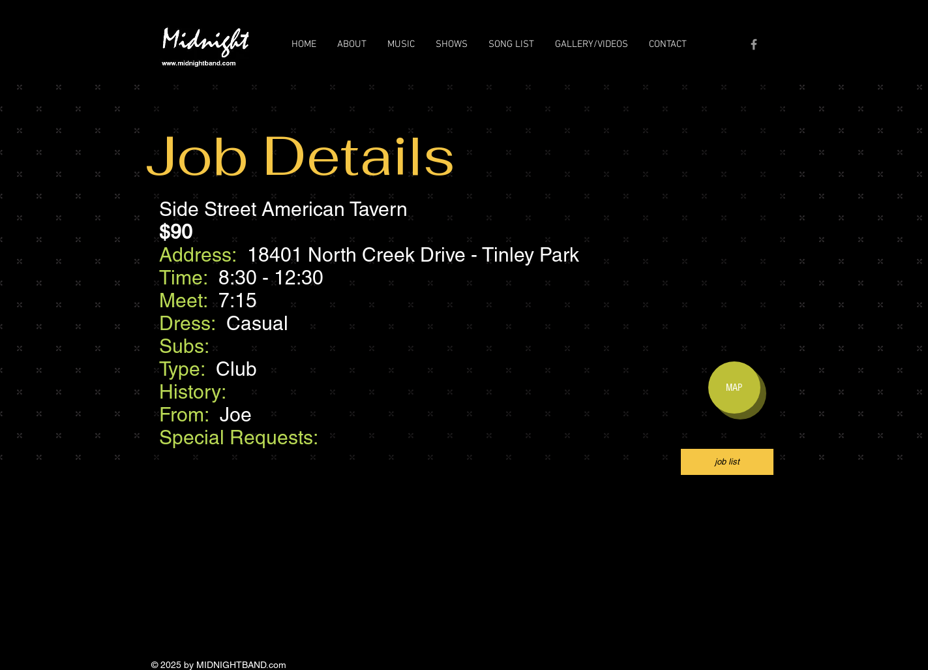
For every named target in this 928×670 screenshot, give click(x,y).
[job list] (727, 462)
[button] (352, 44)
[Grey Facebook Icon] (754, 44)
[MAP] (734, 387)
